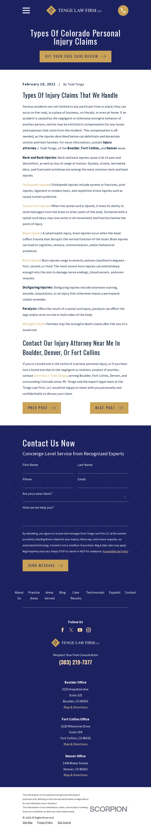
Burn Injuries (31, 260)
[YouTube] (80, 630)
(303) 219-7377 (75, 662)
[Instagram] (88, 630)
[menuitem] (28, 822)
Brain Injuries (32, 233)
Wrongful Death (34, 324)
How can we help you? (38, 507)
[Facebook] (62, 630)
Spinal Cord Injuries (36, 206)
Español (114, 592)
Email (82, 479)
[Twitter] (71, 630)
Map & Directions (76, 707)
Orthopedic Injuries (36, 185)
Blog (62, 592)
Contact (130, 592)
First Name (30, 465)
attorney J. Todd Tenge (50, 376)
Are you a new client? (37, 494)
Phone (27, 479)
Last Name (85, 465)
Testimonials (95, 592)
